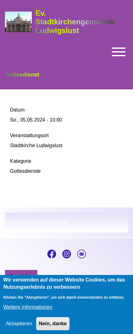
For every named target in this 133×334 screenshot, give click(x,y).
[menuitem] (21, 276)
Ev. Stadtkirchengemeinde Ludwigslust (76, 22)
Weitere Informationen (27, 311)
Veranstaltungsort (29, 135)
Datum (17, 109)
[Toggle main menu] (66, 52)
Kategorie (20, 161)
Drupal (59, 222)
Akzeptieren (19, 328)
